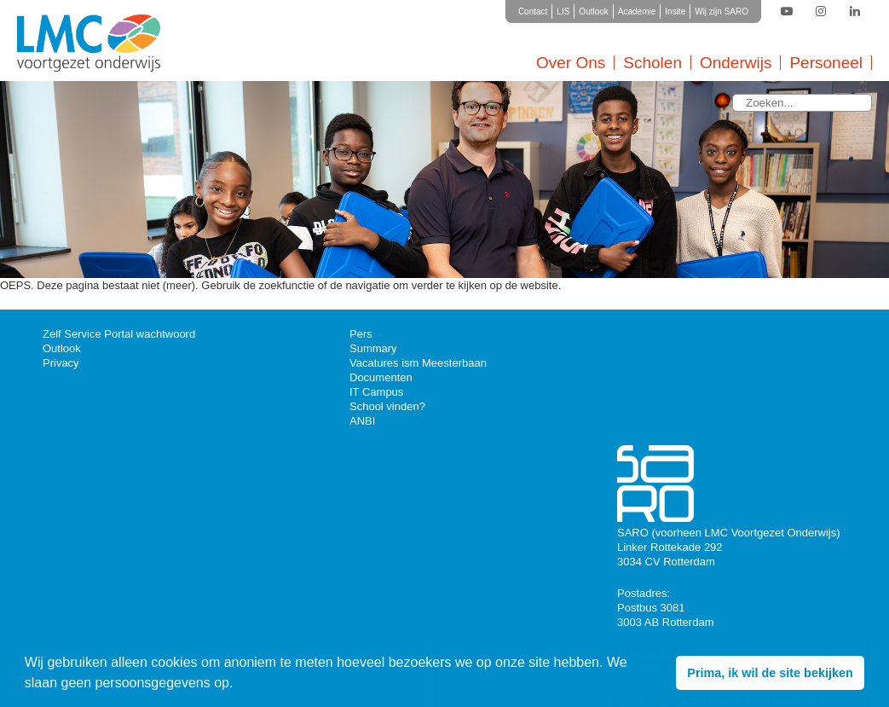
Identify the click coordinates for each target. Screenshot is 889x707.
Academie (636, 11)
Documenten (381, 377)
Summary (373, 348)
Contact (532, 11)
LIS (563, 11)
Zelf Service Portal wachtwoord (119, 333)
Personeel (826, 62)
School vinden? (387, 406)
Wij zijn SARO (721, 11)
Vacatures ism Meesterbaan (418, 362)
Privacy (61, 362)
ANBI (362, 420)
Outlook (593, 11)
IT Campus (376, 391)
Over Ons (570, 62)
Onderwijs (735, 62)
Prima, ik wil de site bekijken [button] (769, 673)
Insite (675, 11)
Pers (360, 333)
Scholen (652, 62)
